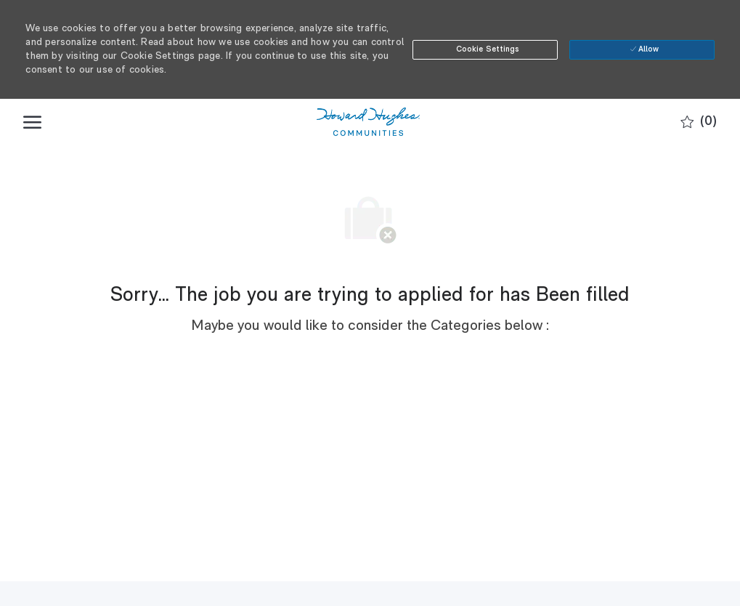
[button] (485, 50)
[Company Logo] (368, 122)
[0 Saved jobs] (698, 122)
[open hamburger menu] (32, 122)
